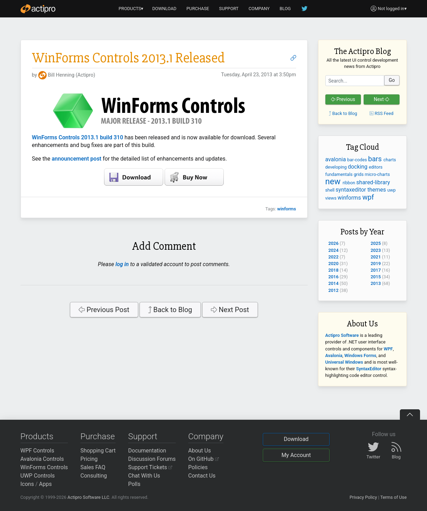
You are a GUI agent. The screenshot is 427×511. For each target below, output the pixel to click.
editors (375, 167)
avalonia (336, 159)
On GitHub (203, 459)
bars (375, 159)
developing (336, 167)
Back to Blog (170, 309)
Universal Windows (344, 362)
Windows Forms (361, 355)
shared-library (373, 182)
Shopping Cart (98, 450)
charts (389, 159)
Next (381, 99)
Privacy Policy (363, 497)
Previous (343, 99)
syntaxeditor (351, 189)
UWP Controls (38, 475)
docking (358, 166)
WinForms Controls (44, 467)
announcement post (76, 158)
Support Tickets (150, 467)
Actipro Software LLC (88, 497)
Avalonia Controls (42, 459)
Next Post (230, 309)
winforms (286, 208)
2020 (334, 263)
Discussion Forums (152, 459)
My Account (296, 455)
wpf (368, 197)
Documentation (147, 450)
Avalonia (333, 355)
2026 (334, 243)
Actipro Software (342, 335)
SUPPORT (229, 8)
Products (37, 436)
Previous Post (104, 309)
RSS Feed (381, 113)
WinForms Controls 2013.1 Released (128, 58)
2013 (376, 283)
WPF (388, 348)
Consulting (93, 475)
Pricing (89, 459)
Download (296, 439)
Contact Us (202, 475)
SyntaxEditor (368, 368)
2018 (334, 270)
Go (392, 80)
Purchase (97, 436)
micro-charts (377, 174)
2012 (334, 290)
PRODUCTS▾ (131, 8)
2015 (376, 276)
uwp (391, 190)
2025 (376, 243)
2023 (376, 250)
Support (142, 436)
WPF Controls (37, 450)
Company (205, 436)
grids (359, 174)
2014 (334, 283)
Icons (27, 484)
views (331, 198)
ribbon (349, 182)
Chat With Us (144, 475)
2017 (376, 270)
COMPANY (259, 8)
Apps (45, 484)
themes (377, 189)
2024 (334, 250)
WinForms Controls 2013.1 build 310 (77, 137)
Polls (134, 484)
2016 (334, 276)
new (334, 181)
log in (122, 264)
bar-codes (357, 159)
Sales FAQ (92, 467)
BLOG (285, 8)
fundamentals (339, 174)
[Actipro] (38, 9)
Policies (198, 467)
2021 (376, 257)
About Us (199, 450)
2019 (376, 263)
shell (330, 190)
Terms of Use (393, 497)
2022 (334, 257)
